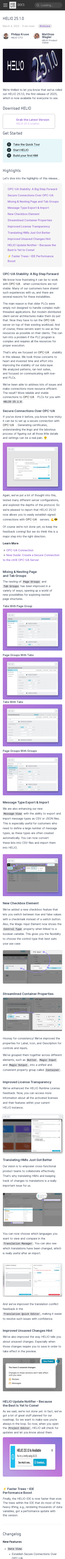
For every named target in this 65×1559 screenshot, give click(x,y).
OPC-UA (14, 284)
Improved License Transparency (29, 226)
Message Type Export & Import (28, 207)
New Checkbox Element (23, 214)
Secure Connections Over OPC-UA (31, 195)
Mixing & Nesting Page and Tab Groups (33, 201)
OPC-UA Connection (19, 550)
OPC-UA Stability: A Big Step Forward (32, 189)
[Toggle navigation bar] (5, 5)
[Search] (48, 5)
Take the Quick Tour (26, 144)
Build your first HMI (25, 155)
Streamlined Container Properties (30, 220)
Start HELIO (21, 150)
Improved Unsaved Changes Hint (29, 239)
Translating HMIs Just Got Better (29, 232)
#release (45, 26)
